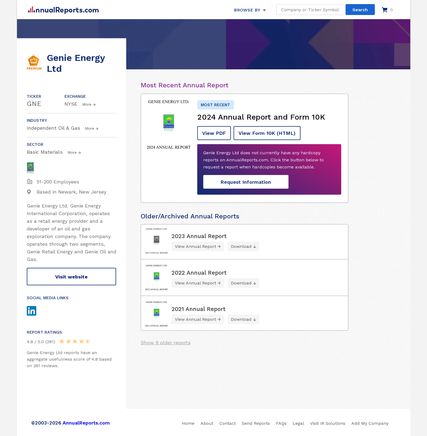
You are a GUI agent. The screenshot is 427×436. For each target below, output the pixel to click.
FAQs (281, 423)
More (87, 104)
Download (241, 246)
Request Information (245, 182)
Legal (298, 423)
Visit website (71, 277)
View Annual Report (195, 246)
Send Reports (256, 423)
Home (188, 423)
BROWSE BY (247, 10)
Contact (227, 423)
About (207, 423)
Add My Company (369, 423)
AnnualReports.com (86, 423)
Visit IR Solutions (327, 423)
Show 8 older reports (166, 342)
